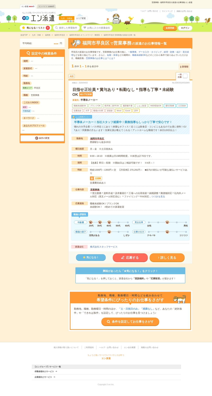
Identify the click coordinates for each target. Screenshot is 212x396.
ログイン (185, 28)
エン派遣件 (28, 6)
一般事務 (132, 52)
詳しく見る (168, 257)
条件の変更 (44, 138)
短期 (109, 55)
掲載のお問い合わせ (184, 11)
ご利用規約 (89, 347)
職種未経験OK (139, 55)
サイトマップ (167, 11)
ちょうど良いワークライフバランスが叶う (39, 13)
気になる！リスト (38, 28)
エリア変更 (81, 18)
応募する (132, 257)
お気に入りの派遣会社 (98, 28)
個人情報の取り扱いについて (66, 347)
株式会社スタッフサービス (103, 246)
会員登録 (170, 28)
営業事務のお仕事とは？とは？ (100, 58)
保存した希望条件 (68, 28)
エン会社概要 (130, 347)
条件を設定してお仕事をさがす (133, 321)
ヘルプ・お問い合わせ (149, 11)
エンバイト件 (46, 6)
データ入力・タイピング (150, 52)
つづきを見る (158, 196)
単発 (115, 55)
